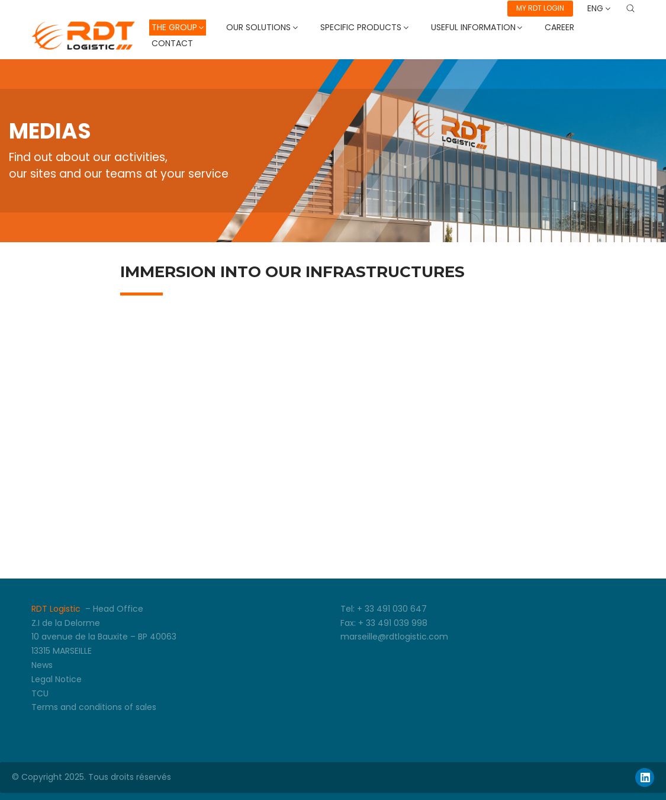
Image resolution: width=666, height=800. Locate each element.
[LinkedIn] (644, 777)
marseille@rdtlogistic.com (394, 636)
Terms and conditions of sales (93, 707)
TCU (40, 693)
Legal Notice (56, 679)
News (42, 665)
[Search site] (630, 8)
